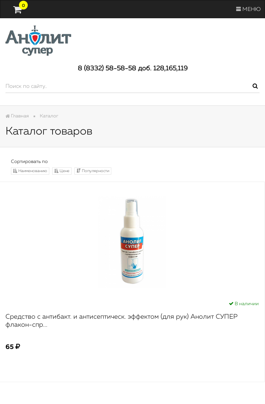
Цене (61, 171)
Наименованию (30, 171)
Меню (248, 9)
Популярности (93, 171)
